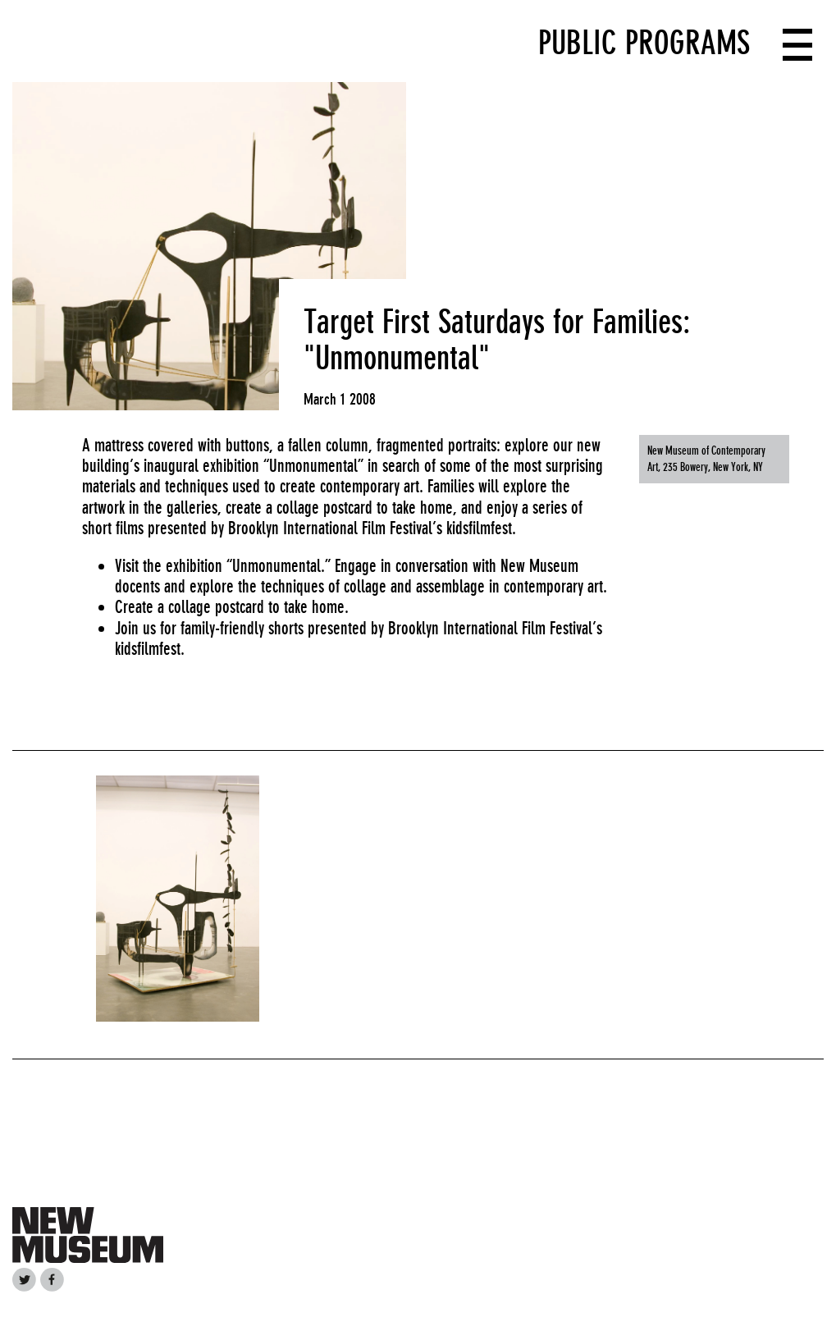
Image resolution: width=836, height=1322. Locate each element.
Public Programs (644, 43)
